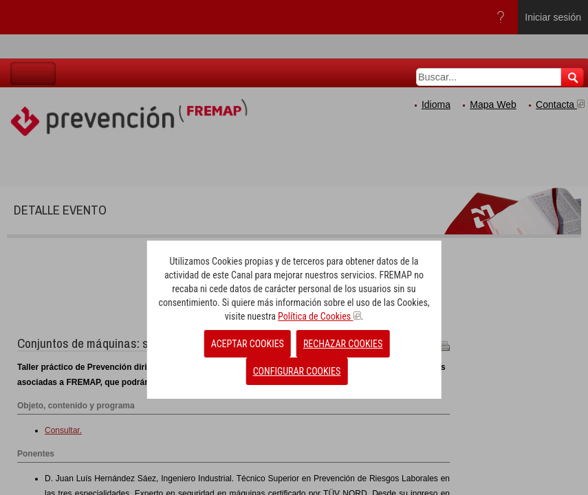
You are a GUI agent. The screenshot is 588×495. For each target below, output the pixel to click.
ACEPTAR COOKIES (247, 343)
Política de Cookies (319, 316)
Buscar (572, 77)
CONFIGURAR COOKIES (297, 371)
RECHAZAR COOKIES (342, 343)
